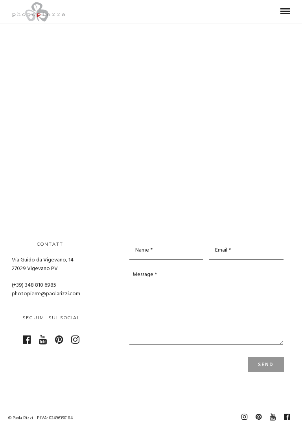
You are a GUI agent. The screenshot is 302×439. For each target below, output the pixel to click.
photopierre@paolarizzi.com (46, 293)
